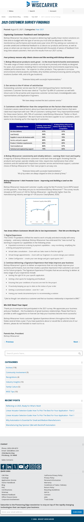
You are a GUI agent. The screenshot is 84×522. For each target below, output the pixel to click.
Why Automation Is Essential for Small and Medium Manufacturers (33, 420)
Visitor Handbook (8, 483)
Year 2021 (35, 17)
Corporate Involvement (10, 499)
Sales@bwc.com (13, 451)
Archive (26, 17)
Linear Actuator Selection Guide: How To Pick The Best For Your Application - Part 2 (40, 410)
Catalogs (5, 478)
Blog (3, 485)
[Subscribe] (77, 512)
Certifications (7, 490)
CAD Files (5, 475)
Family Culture (12, 387)
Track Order (48, 499)
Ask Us (46, 492)
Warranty (48, 483)
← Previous (9, 342)
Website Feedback (8, 495)
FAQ (3, 487)
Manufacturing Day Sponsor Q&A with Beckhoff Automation (30, 425)
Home (4, 17)
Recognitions (11, 377)
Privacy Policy (49, 478)
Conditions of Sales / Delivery (55, 485)
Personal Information (52, 480)
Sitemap (5, 492)
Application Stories (9, 480)
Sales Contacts (7, 460)
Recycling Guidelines (52, 490)
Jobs (45, 497)
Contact (47, 495)
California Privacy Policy (53, 475)
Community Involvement (16, 372)
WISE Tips (10, 391)
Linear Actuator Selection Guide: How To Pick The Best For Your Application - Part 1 (40, 415)
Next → (77, 342)
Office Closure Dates (9, 497)
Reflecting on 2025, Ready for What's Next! (23, 406)
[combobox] (43, 353)
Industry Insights (13, 382)
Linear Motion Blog (15, 17)
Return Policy (49, 487)
